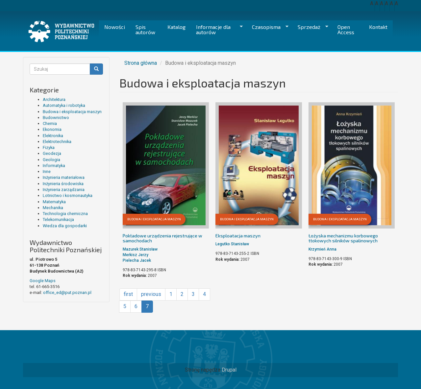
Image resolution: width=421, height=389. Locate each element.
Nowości (114, 27)
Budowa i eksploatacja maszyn (72, 111)
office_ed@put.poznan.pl (67, 292)
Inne (47, 171)
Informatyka (54, 165)
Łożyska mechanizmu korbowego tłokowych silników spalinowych (343, 238)
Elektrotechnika (57, 141)
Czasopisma (267, 27)
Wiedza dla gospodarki (65, 225)
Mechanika (53, 207)
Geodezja (52, 153)
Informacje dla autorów (217, 29)
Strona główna (140, 63)
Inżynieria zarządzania (64, 189)
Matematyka (54, 201)
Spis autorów (145, 29)
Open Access (345, 29)
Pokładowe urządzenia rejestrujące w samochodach (162, 238)
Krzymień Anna (322, 249)
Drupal (229, 370)
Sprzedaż (310, 27)
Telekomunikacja (58, 219)
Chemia (50, 123)
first (128, 294)
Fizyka (49, 147)
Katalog (176, 27)
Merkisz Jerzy (135, 255)
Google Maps (43, 280)
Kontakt (378, 27)
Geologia (51, 159)
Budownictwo (56, 117)
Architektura (54, 99)
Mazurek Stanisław (140, 249)
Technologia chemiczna (65, 213)
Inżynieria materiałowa (64, 177)
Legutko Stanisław (232, 244)
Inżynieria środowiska (63, 183)
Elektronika (53, 135)
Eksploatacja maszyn (237, 235)
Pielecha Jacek (137, 260)
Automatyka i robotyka (64, 105)
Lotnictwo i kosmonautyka (67, 195)
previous (151, 294)
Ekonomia (52, 129)
